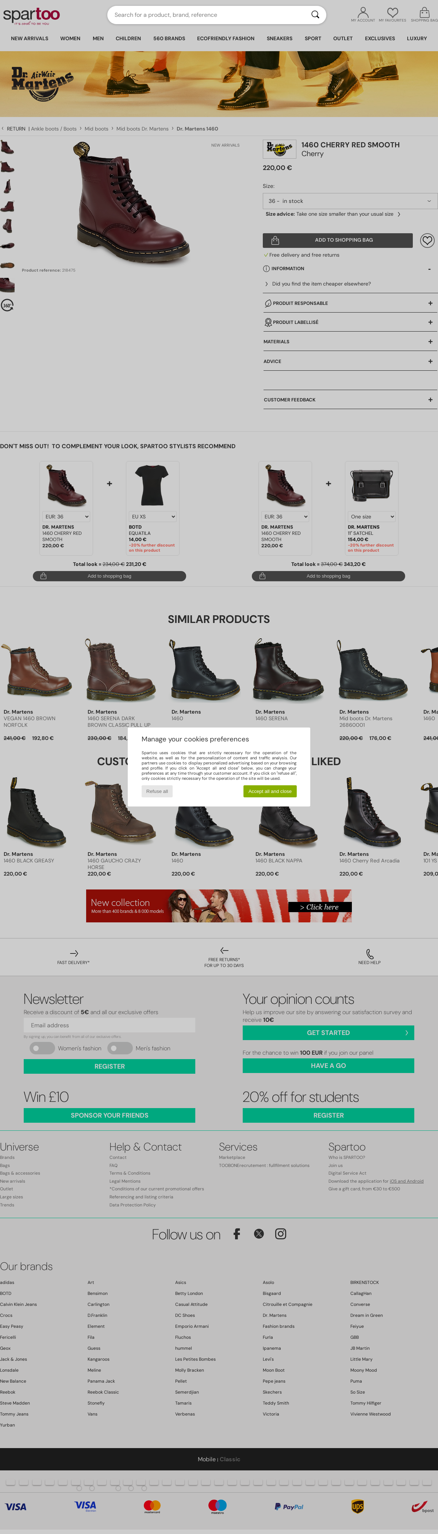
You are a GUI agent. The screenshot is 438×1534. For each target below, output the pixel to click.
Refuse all (157, 791)
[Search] (315, 15)
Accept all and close (270, 791)
